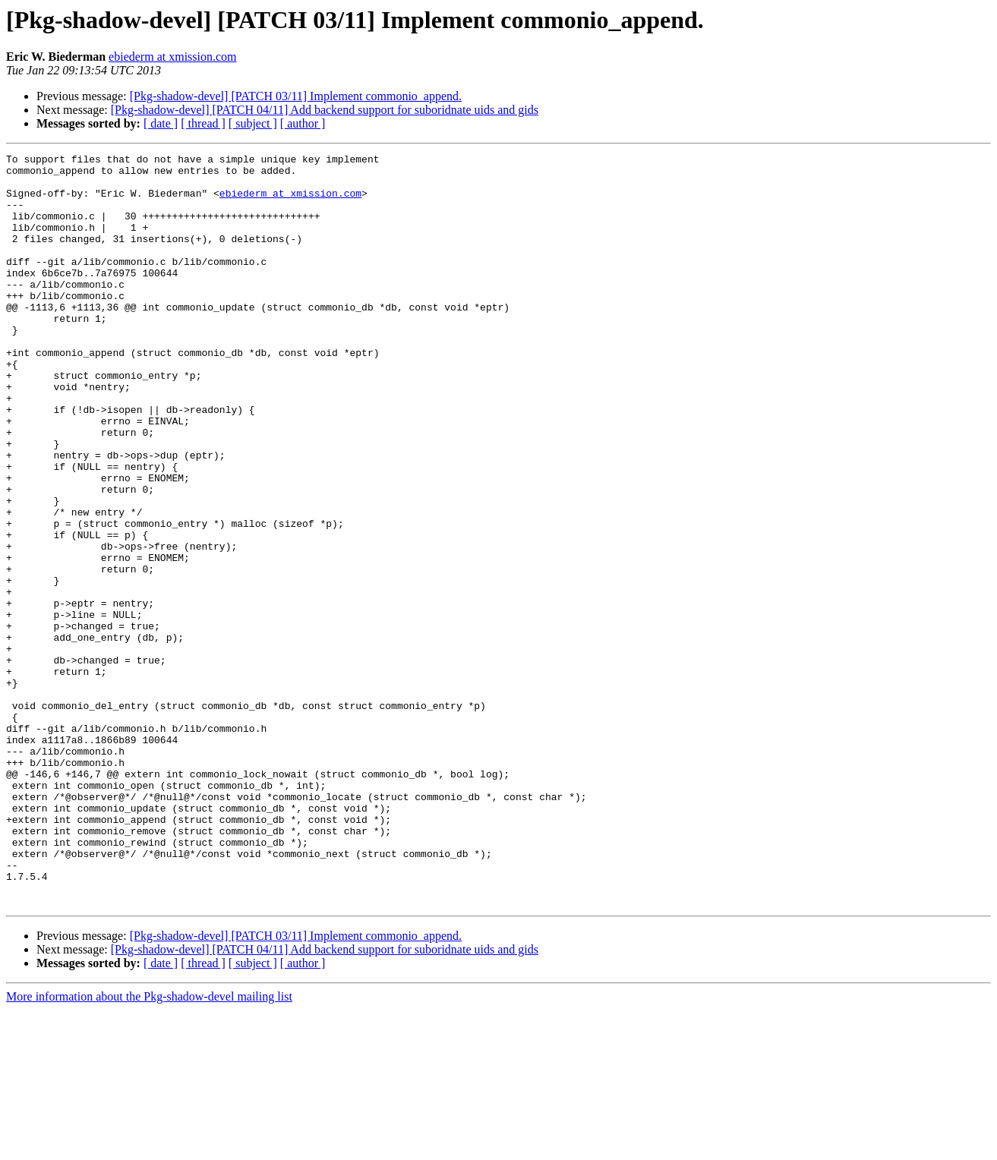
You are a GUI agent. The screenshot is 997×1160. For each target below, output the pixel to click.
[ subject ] (253, 123)
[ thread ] (203, 123)
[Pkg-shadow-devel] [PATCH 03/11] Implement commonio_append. (296, 96)
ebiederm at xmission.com (172, 56)
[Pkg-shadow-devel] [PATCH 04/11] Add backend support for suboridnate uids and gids (324, 109)
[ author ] (303, 123)
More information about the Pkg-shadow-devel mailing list (149, 1146)
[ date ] (161, 123)
